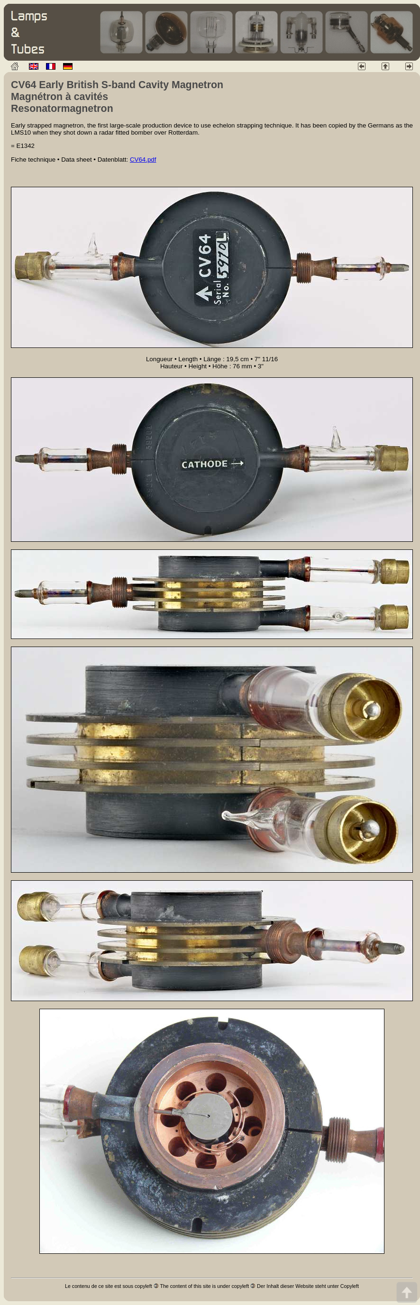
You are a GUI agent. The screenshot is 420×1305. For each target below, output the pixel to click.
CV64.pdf (143, 159)
